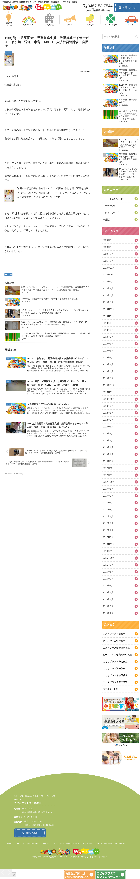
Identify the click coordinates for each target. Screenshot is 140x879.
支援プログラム (33, 843)
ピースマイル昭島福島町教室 (117, 654)
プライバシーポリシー (104, 843)
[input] (120, 36)
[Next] (9, 872)
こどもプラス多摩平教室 (115, 682)
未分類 (8, 274)
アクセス (90, 843)
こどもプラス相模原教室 (115, 675)
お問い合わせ (127, 7)
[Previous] (3, 872)
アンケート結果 (78, 843)
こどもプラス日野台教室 (115, 661)
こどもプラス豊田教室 (114, 634)
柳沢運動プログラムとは (15, 843)
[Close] (14, 874)
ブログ (54, 843)
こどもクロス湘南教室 (114, 668)
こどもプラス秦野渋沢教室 (116, 647)
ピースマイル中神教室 (114, 641)
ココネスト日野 (111, 689)
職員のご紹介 (65, 843)
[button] (136, 36)
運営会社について (121, 843)
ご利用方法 (45, 843)
